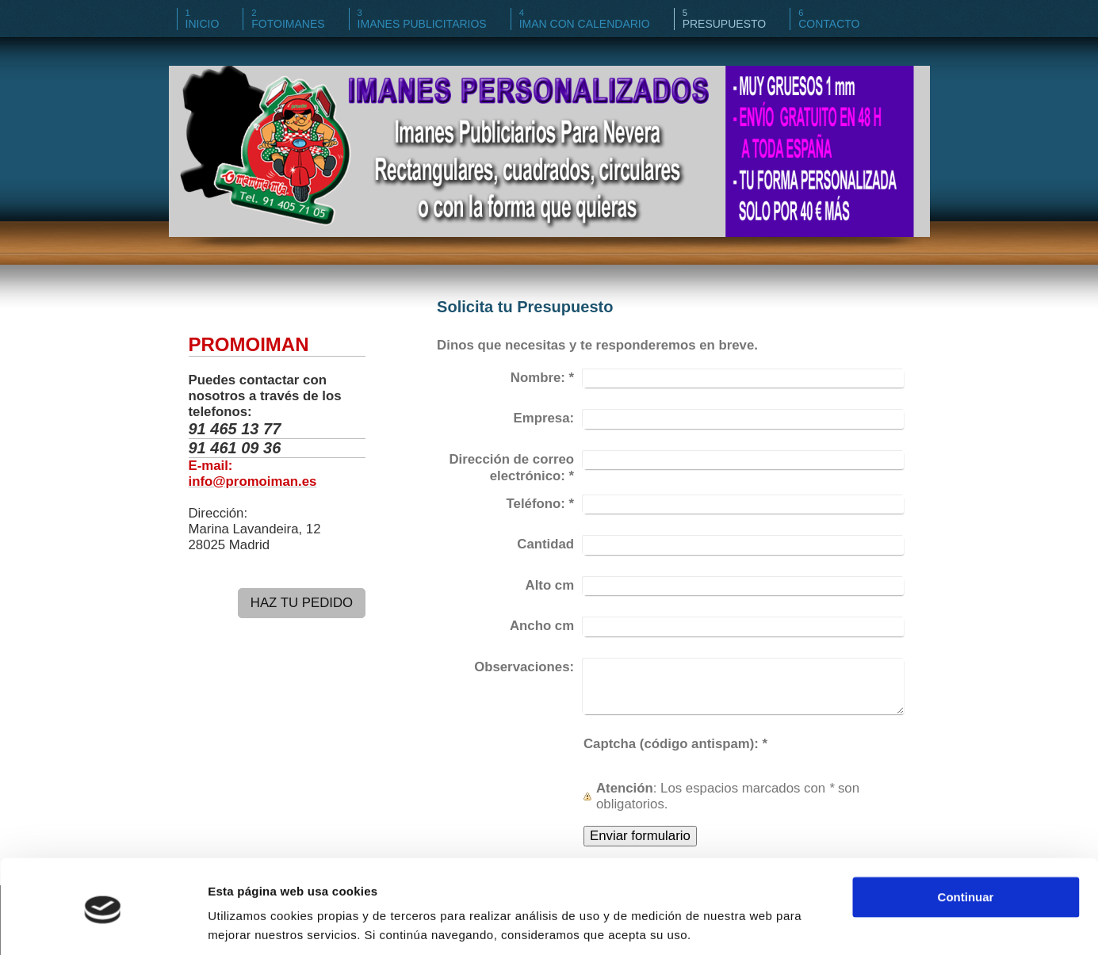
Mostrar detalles (254, 923)
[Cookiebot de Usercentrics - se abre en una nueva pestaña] (102, 924)
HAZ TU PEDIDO (302, 602)
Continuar (966, 843)
